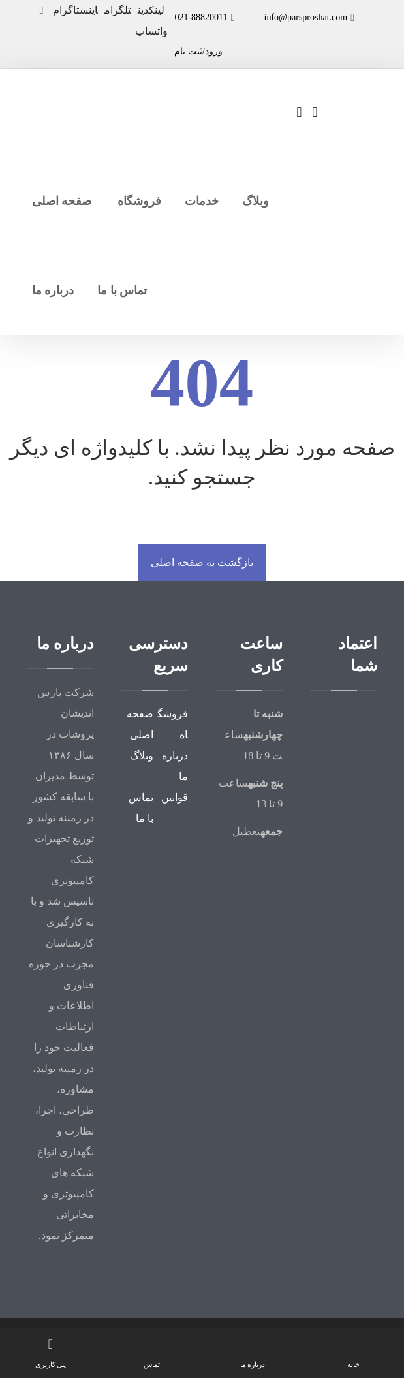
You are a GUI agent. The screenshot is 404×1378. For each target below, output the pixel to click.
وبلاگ (141, 755)
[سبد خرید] (315, 111)
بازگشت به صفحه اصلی (202, 562)
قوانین (174, 797)
